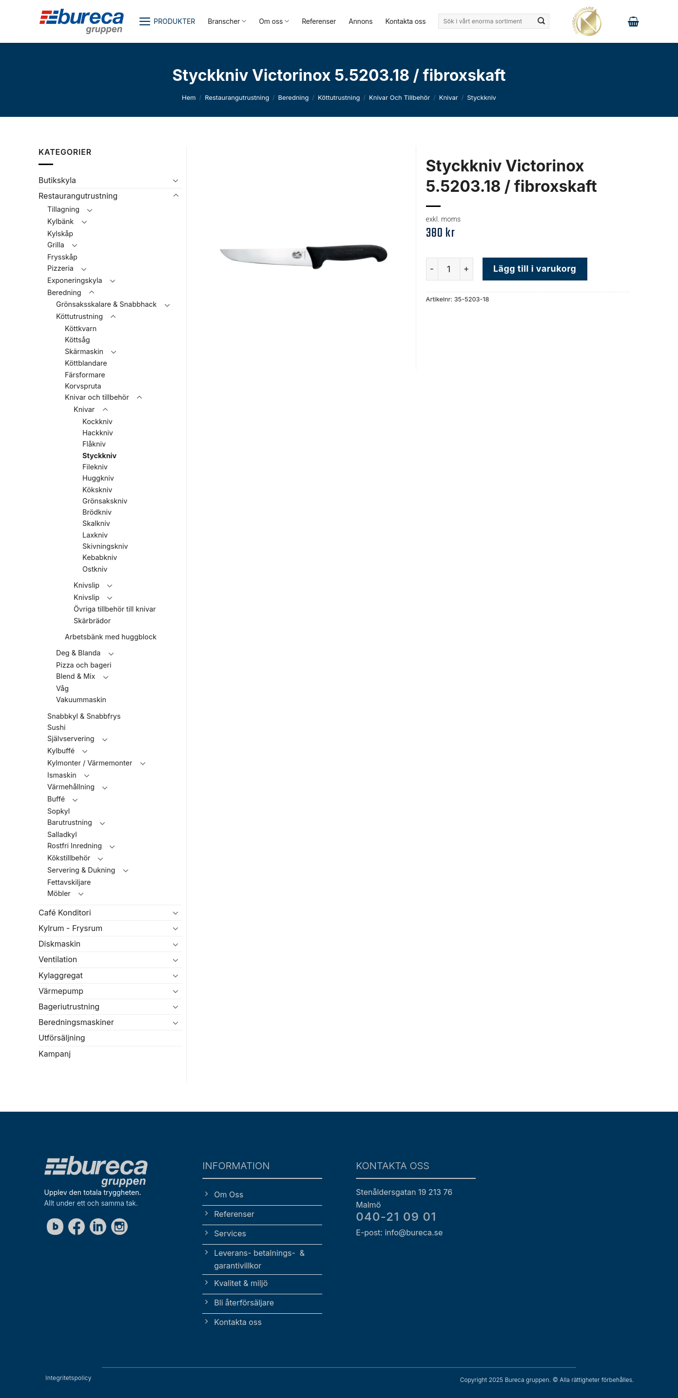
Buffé (56, 799)
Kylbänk (60, 221)
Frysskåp (62, 257)
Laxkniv (95, 535)
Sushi (56, 727)
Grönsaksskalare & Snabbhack (106, 304)
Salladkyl (62, 834)
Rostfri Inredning (74, 845)
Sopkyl (58, 811)
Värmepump (61, 991)
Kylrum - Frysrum (70, 928)
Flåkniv (94, 444)
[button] (166, 21)
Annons (360, 21)
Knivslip (86, 585)
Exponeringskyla (74, 280)
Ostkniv (94, 569)
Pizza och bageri (83, 665)
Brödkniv (97, 512)
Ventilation (58, 959)
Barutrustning (69, 822)
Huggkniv (98, 478)
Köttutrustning (339, 97)
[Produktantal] (449, 269)
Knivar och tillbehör (399, 97)
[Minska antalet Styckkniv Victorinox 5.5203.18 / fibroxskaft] (432, 269)
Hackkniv (97, 433)
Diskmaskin (59, 944)
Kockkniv (97, 421)
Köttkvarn (81, 328)
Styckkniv (481, 97)
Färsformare (85, 375)
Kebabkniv (99, 557)
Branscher (227, 21)
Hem (189, 97)
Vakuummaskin (81, 699)
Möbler (59, 893)
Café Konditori (65, 912)
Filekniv (95, 467)
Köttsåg (77, 340)
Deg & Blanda (78, 653)
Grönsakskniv (104, 501)
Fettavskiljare (69, 882)
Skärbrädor (92, 620)
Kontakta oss (405, 21)
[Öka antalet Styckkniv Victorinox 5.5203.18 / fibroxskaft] (467, 269)
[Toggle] (176, 180)
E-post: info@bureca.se (399, 1232)
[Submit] (541, 21)
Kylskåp (60, 233)
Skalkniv (96, 523)
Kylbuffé (61, 750)
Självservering (71, 738)
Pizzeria (60, 268)
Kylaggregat (61, 975)
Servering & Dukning (81, 870)
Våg (62, 688)
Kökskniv (97, 489)
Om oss (274, 21)
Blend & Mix (75, 676)
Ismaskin (62, 775)
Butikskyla (57, 180)
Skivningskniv (105, 546)
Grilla (55, 245)
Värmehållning (71, 787)
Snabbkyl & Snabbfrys (83, 716)
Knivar (448, 97)
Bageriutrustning (69, 1006)
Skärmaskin (84, 351)
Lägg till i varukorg (534, 268)
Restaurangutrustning (237, 97)
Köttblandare (86, 363)
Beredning (293, 97)
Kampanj (55, 1054)
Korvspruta (83, 386)
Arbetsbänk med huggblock (110, 637)
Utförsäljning (62, 1038)
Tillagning (63, 209)
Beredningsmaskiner (76, 1022)
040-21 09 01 (396, 1217)
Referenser (319, 21)
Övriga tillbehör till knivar (115, 609)
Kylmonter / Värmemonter (89, 763)
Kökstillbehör (68, 858)
